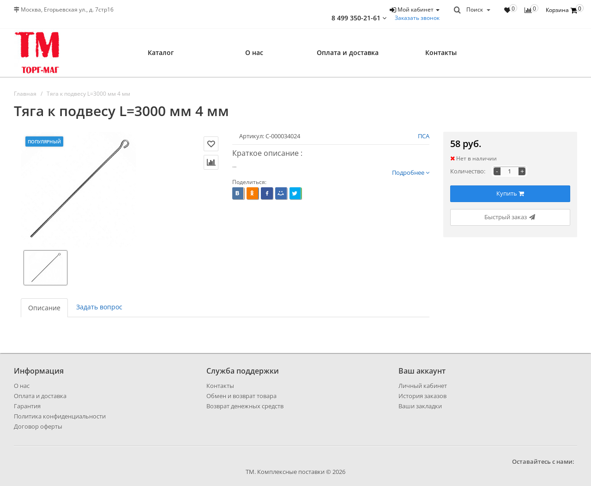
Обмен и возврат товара (241, 396)
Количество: (467, 171)
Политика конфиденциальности (60, 416)
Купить (510, 193)
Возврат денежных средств (244, 406)
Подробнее (410, 172)
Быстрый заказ (510, 217)
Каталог (161, 52)
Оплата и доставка (348, 52)
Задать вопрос (99, 306)
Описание (44, 307)
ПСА (423, 136)
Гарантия (27, 406)
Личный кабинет (422, 385)
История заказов (422, 396)
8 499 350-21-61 (359, 17)
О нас (254, 52)
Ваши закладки (420, 406)
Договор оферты (38, 426)
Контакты (441, 52)
